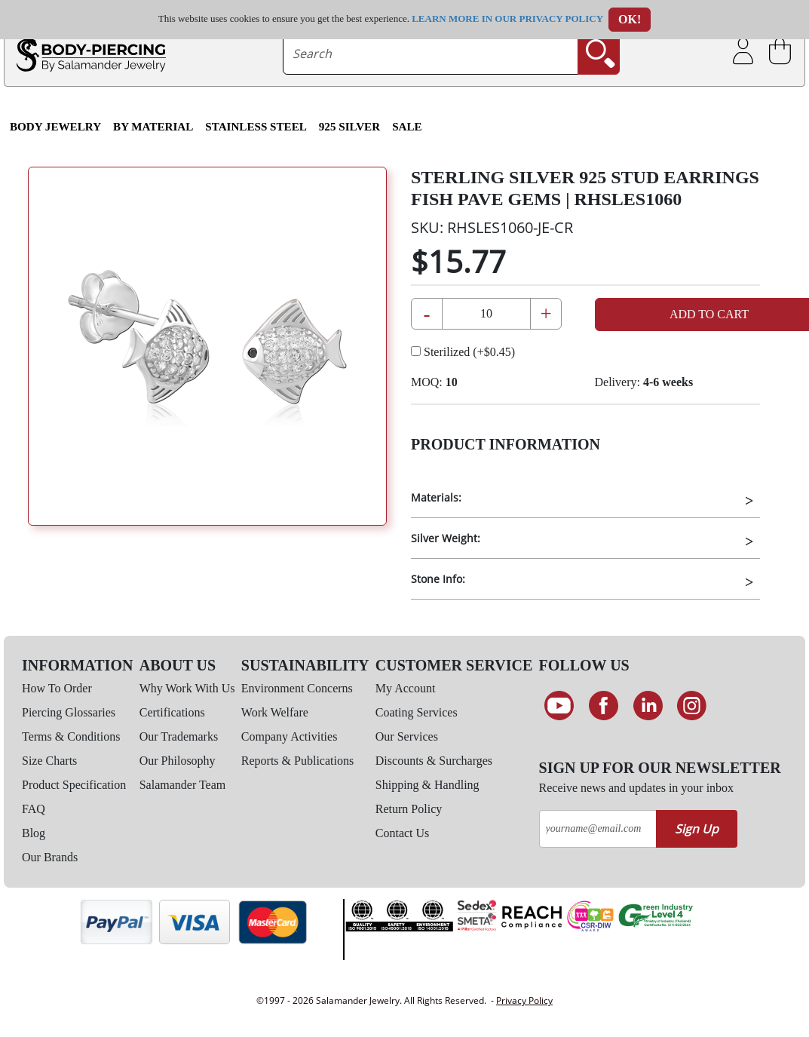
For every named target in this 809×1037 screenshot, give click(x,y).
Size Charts (49, 760)
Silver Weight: (445, 538)
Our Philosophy (177, 760)
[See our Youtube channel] (560, 706)
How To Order (57, 688)
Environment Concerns (297, 688)
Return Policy (408, 808)
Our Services (406, 736)
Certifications (172, 712)
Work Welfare (274, 712)
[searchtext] (431, 53)
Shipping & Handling (427, 784)
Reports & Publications (297, 760)
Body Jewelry (55, 127)
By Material (153, 127)
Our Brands (50, 857)
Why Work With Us (187, 688)
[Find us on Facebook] (603, 706)
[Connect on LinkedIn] (648, 706)
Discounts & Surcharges (433, 760)
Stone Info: (438, 579)
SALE (406, 127)
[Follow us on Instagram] (691, 706)
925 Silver (349, 127)
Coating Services (416, 712)
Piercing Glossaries (68, 712)
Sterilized (463, 351)
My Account (405, 688)
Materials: (436, 497)
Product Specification (74, 784)
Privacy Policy (524, 1000)
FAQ (33, 808)
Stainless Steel (256, 127)
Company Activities (289, 736)
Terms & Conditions (71, 736)
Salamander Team (182, 784)
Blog (33, 833)
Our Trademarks (178, 736)
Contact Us (402, 833)
